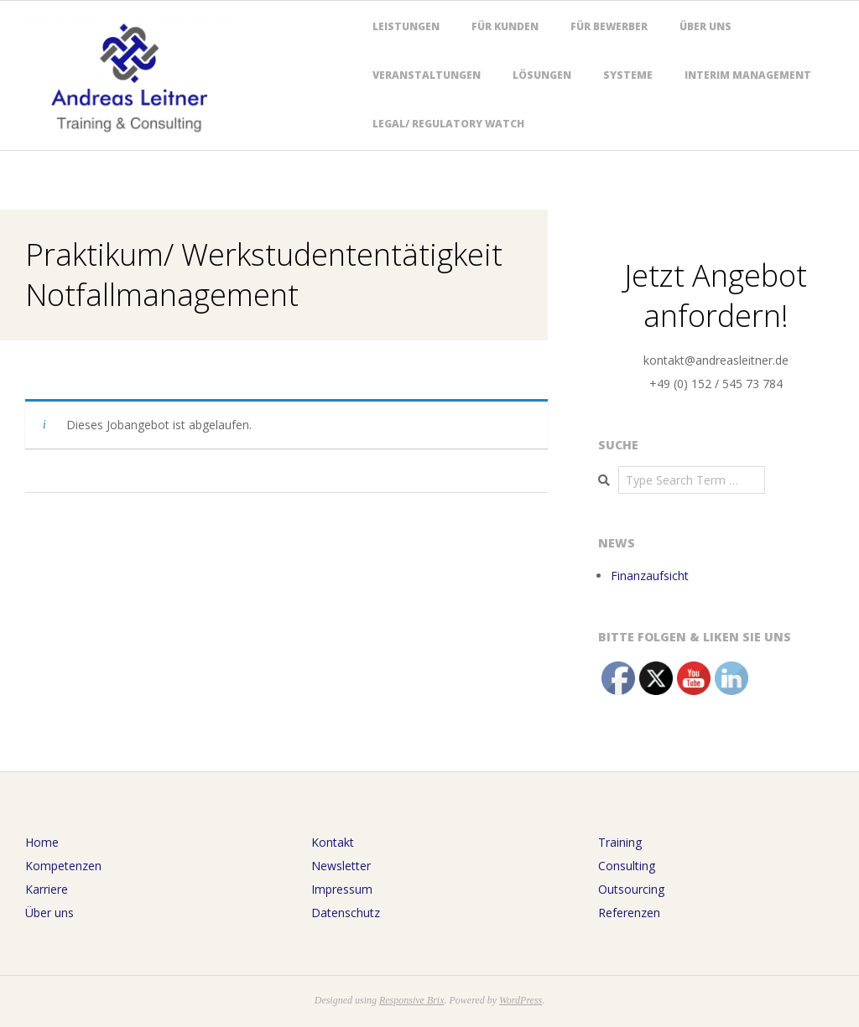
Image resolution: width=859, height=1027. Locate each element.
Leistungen (406, 26)
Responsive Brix (412, 1000)
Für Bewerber (609, 26)
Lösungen (542, 75)
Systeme (628, 75)
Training (620, 842)
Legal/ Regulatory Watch (448, 124)
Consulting (626, 866)
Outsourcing (631, 889)
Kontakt (332, 842)
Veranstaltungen (426, 75)
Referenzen (629, 913)
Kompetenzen (63, 866)
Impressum (341, 889)
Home (42, 842)
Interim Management (748, 75)
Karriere (46, 889)
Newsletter (341, 866)
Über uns (705, 26)
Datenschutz (345, 913)
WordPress (520, 1000)
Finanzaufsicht (650, 576)
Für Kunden (505, 26)
